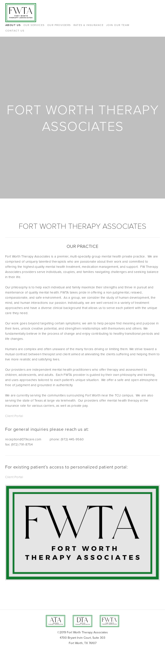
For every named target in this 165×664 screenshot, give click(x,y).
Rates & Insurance (88, 25)
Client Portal (14, 416)
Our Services (34, 25)
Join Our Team (118, 25)
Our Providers (59, 25)
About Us (13, 25)
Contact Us (14, 30)
